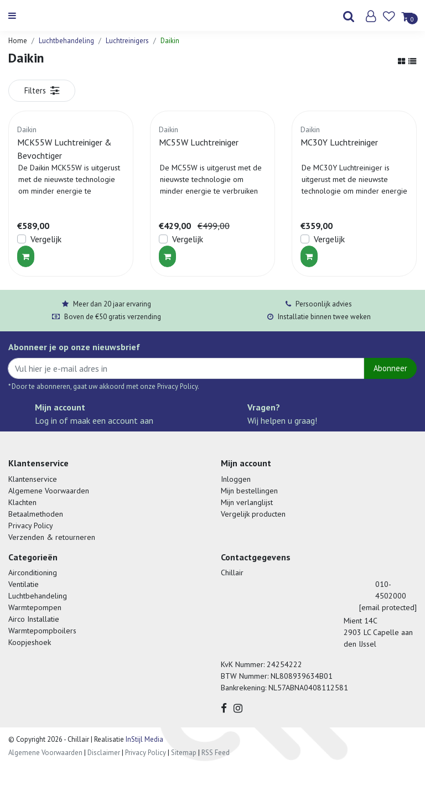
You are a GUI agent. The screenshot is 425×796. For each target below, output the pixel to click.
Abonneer (390, 368)
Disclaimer (103, 752)
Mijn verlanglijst (247, 502)
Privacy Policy (30, 525)
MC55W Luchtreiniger (199, 142)
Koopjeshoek (29, 642)
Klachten (22, 502)
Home (17, 40)
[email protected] (388, 607)
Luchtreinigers (127, 40)
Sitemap (183, 752)
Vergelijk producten (253, 514)
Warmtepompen (34, 607)
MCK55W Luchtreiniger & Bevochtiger (64, 149)
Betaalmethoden (35, 514)
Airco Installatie (33, 619)
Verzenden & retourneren (51, 537)
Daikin (169, 40)
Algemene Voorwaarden (48, 491)
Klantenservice (32, 479)
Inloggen (236, 479)
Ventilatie (23, 584)
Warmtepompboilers (42, 631)
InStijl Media (143, 739)
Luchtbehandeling (66, 40)
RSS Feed (215, 752)
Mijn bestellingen (249, 491)
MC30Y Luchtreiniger (339, 142)
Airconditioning (32, 573)
